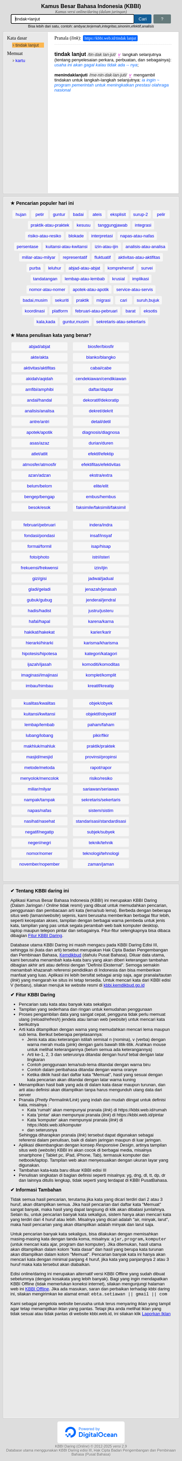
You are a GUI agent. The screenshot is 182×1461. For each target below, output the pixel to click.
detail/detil (101, 421)
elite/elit (100, 485)
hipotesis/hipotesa (39, 653)
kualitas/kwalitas (39, 703)
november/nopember (39, 864)
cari (123, 300)
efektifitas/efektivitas (100, 464)
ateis (97, 214)
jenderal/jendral (101, 599)
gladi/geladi (40, 589)
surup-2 (140, 214)
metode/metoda (39, 767)
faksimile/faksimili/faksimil (101, 507)
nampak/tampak (39, 799)
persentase (27, 246)
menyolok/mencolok (39, 778)
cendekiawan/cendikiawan (101, 378)
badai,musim (35, 300)
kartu (20, 60)
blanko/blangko (101, 357)
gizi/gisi (39, 578)
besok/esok (40, 507)
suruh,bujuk (148, 300)
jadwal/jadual (100, 578)
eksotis (150, 310)
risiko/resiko (100, 778)
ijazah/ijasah (40, 664)
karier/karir (101, 632)
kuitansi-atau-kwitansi (66, 246)
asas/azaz (39, 443)
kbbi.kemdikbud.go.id (123, 985)
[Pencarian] (72, 18)
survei (147, 268)
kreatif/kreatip (101, 685)
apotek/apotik (39, 432)
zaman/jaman (101, 864)
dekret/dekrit (101, 410)
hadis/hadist (39, 610)
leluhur (54, 268)
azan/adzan (39, 475)
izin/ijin (100, 567)
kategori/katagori (101, 653)
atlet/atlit (39, 453)
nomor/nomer (39, 853)
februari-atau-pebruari (96, 310)
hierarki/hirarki (39, 642)
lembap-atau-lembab (85, 278)
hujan (20, 214)
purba (35, 268)
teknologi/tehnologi (101, 853)
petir (40, 214)
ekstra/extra (101, 475)
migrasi (103, 300)
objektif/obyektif (101, 713)
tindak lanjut (27, 45)
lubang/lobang (39, 735)
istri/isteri (100, 557)
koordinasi (35, 310)
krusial (118, 278)
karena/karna (101, 621)
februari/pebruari (39, 524)
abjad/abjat (39, 346)
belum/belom (39, 485)
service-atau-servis (134, 289)
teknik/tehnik (101, 842)
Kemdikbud (70, 954)
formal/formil (40, 546)
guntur (59, 214)
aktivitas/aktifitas (39, 367)
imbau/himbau (39, 685)
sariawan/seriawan (101, 789)
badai (78, 214)
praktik (82, 300)
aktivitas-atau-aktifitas (139, 257)
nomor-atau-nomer (47, 289)
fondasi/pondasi (39, 535)
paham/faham (101, 724)
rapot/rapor (101, 767)
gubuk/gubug (39, 599)
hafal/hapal (39, 621)
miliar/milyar (39, 789)
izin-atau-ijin (106, 246)
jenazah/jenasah (101, 589)
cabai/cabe (100, 367)
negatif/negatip (39, 831)
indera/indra (100, 524)
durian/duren (101, 443)
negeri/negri (39, 842)
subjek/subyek (101, 831)
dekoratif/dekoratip (101, 400)
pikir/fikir (101, 735)
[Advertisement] (113, 139)
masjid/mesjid (39, 756)
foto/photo (39, 557)
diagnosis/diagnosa (101, 432)
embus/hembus (101, 496)
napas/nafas (39, 810)
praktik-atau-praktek (50, 225)
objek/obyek (100, 703)
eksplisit (118, 214)
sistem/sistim (100, 810)
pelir (161, 214)
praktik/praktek (101, 746)
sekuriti (62, 300)
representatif (75, 257)
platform (60, 310)
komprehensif (120, 268)
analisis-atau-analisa (146, 246)
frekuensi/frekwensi (39, 567)
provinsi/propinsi (101, 756)
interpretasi (102, 235)
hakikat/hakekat (39, 632)
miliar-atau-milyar (38, 257)
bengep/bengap (39, 496)
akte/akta (39, 357)
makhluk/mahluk (39, 746)
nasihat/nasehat (39, 821)
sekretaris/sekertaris (100, 799)
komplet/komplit (101, 675)
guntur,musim (75, 321)
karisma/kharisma (101, 642)
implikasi (140, 278)
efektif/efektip (101, 453)
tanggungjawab (112, 225)
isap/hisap (101, 546)
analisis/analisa (39, 410)
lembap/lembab (39, 724)
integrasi (143, 225)
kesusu (83, 225)
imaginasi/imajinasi (39, 675)
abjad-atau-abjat (84, 268)
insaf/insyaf (101, 535)
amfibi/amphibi (40, 389)
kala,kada (46, 321)
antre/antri (39, 421)
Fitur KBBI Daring (45, 935)
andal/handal (39, 400)
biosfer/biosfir (101, 346)
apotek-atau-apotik (91, 289)
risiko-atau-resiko (44, 235)
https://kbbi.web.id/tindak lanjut (110, 38)
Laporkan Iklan (156, 1315)
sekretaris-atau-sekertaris (121, 321)
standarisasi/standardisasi (101, 821)
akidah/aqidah (39, 378)
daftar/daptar (101, 389)
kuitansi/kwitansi (39, 713)
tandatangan (45, 278)
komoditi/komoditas (101, 664)
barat (131, 310)
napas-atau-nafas (137, 235)
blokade (76, 235)
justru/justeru (100, 610)
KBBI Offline (37, 1289)
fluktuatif (102, 257)
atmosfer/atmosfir (39, 464)
